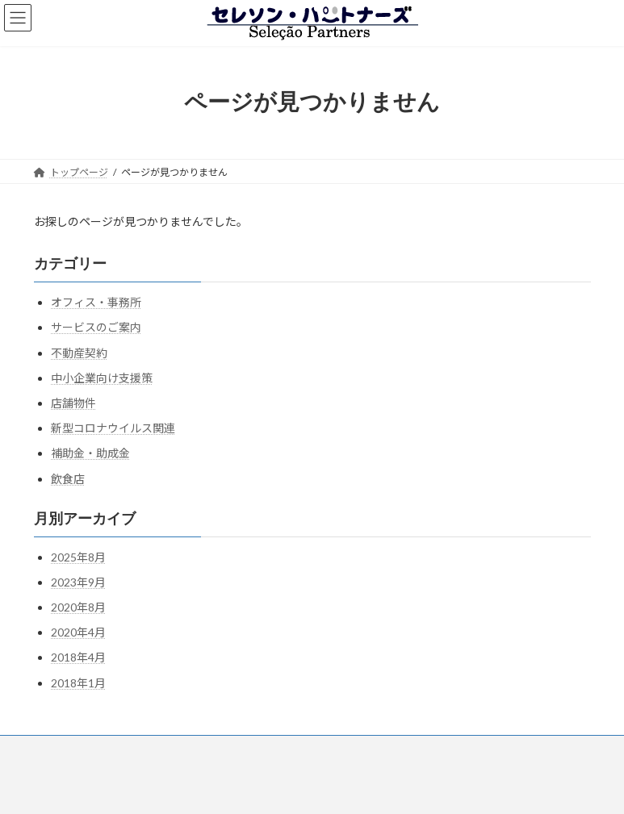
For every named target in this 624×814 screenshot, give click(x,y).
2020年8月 (78, 607)
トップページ (78, 750)
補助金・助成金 (90, 453)
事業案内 (158, 750)
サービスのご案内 (96, 327)
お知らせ (468, 750)
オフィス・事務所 (96, 302)
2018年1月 (78, 682)
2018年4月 (78, 657)
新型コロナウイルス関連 (113, 428)
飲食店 (68, 478)
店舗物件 (73, 403)
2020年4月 (78, 632)
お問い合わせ (308, 750)
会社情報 (228, 750)
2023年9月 (78, 582)
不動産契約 (79, 352)
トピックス (393, 750)
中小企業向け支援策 (102, 378)
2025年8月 (78, 556)
